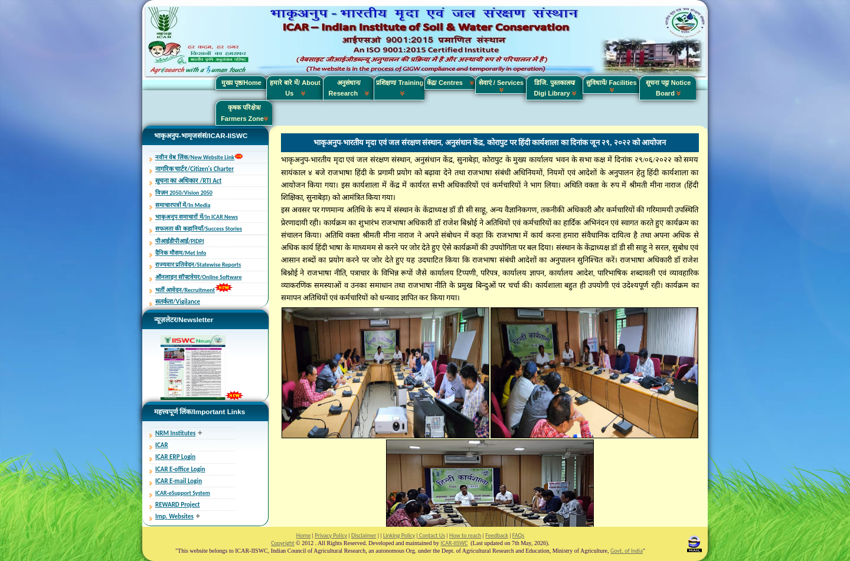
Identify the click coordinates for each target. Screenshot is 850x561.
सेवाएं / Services (501, 85)
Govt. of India (626, 551)
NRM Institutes (175, 433)
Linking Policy (399, 535)
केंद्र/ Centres (450, 82)
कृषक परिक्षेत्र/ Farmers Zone (244, 113)
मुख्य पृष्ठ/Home (241, 82)
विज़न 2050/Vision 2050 (183, 192)
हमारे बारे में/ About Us (295, 88)
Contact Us (431, 535)
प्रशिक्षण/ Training (400, 88)
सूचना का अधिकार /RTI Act (188, 181)
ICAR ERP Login (175, 457)
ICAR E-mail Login (178, 481)
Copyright (282, 543)
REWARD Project (177, 504)
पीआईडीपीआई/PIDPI (179, 241)
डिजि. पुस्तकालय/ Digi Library (555, 88)
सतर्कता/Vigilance (177, 302)
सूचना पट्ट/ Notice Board (668, 88)
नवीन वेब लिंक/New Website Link (194, 157)
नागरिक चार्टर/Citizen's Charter (194, 169)
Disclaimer (363, 535)
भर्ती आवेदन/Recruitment (185, 290)
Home (303, 535)
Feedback (496, 535)
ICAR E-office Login (180, 469)
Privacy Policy (331, 535)
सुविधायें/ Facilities (611, 85)
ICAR (161, 445)
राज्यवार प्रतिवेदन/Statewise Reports (198, 264)
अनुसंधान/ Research (349, 88)
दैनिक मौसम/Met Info (180, 253)
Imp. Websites (174, 516)
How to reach (465, 535)
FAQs (518, 535)
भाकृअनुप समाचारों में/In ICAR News (196, 217)
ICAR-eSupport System (182, 493)
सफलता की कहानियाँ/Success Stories (198, 228)
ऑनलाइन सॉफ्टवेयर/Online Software (198, 277)
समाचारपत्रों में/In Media (182, 205)
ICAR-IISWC (454, 543)
